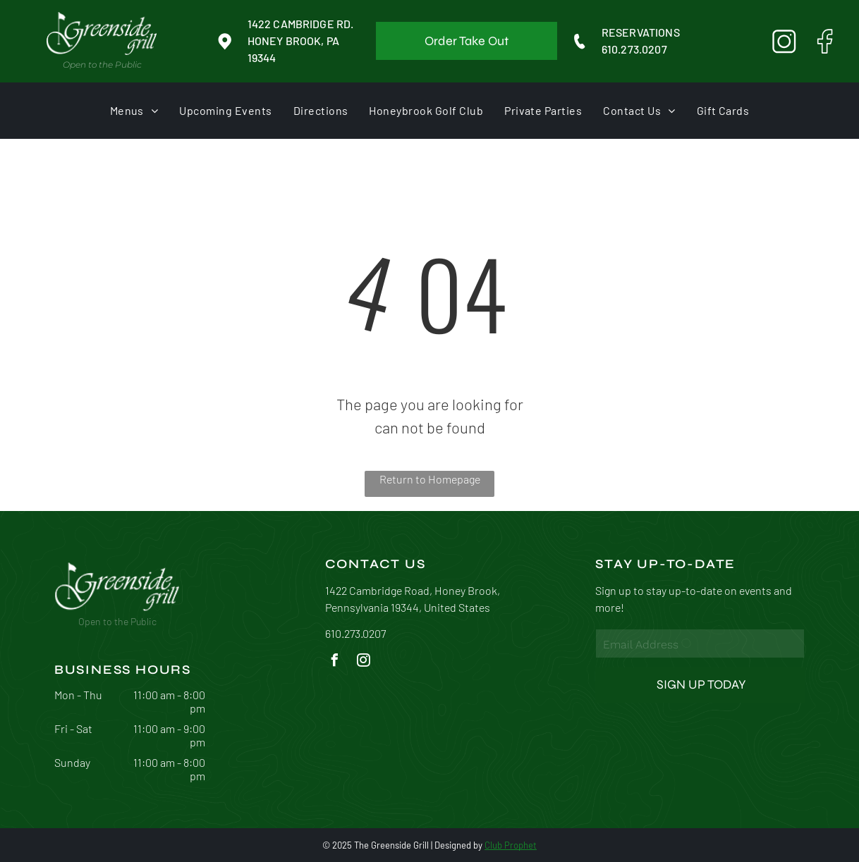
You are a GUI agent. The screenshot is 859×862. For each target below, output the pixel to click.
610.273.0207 (634, 49)
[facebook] (335, 662)
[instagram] (364, 662)
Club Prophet (511, 845)
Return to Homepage (429, 479)
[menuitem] (134, 110)
